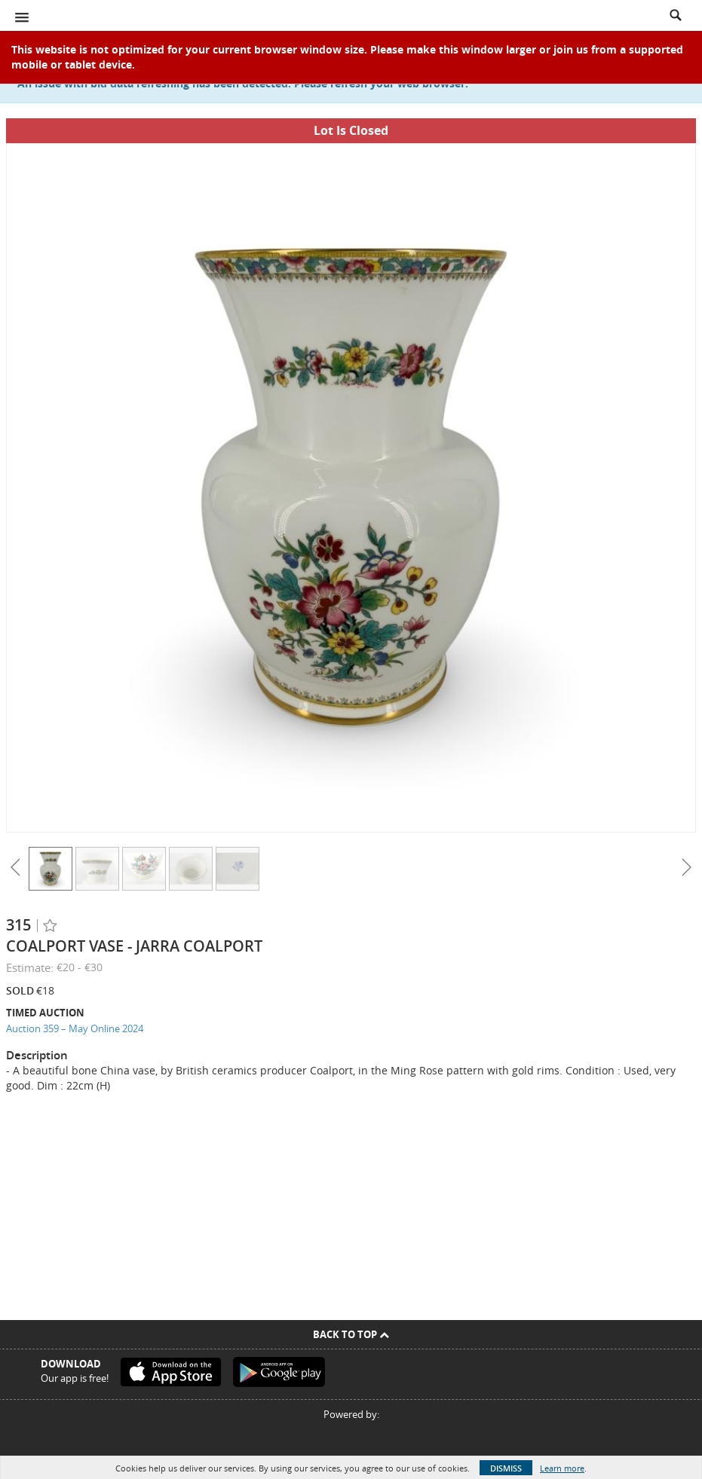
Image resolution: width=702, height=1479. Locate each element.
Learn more (562, 1468)
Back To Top (351, 1334)
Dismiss (506, 1468)
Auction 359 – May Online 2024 (74, 1028)
